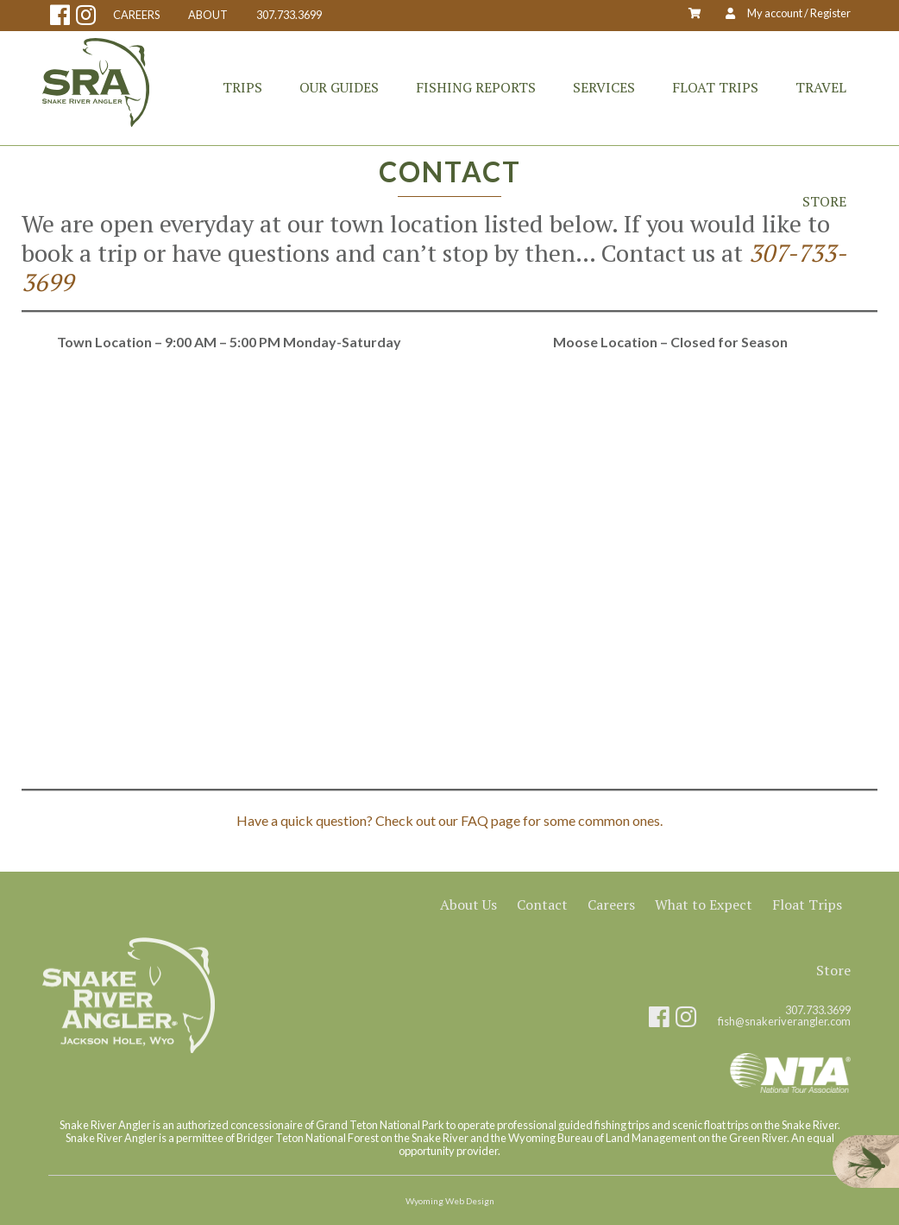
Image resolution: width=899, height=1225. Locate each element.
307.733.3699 (289, 15)
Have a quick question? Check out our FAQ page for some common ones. (449, 820)
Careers (611, 904)
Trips (242, 87)
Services (604, 87)
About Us (468, 904)
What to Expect (703, 904)
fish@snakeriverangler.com (784, 1021)
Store (824, 201)
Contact (542, 904)
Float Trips (715, 87)
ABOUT (208, 15)
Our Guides (339, 87)
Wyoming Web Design (449, 1201)
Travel (820, 87)
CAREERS (136, 15)
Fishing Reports (476, 87)
